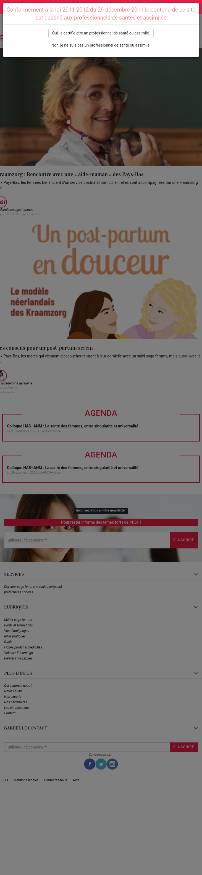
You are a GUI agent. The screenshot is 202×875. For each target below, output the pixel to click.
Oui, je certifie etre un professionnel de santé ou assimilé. (101, 33)
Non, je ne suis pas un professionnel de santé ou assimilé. (101, 45)
